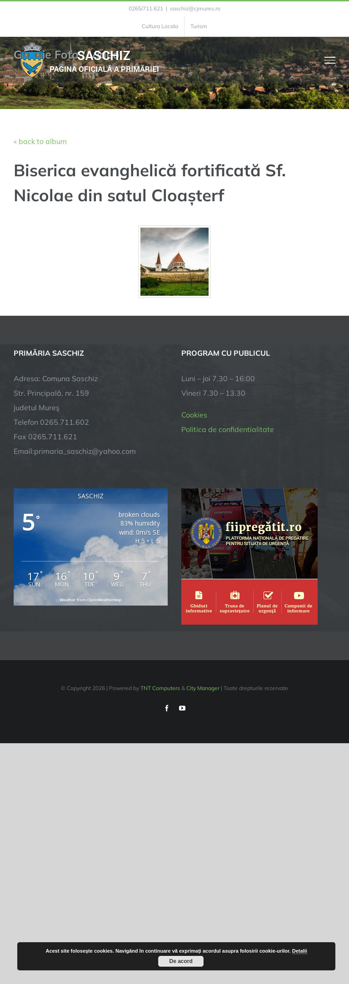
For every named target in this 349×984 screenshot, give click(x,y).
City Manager (202, 688)
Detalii (299, 951)
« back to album (40, 141)
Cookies (194, 414)
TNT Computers (160, 688)
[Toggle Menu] (330, 60)
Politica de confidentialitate (227, 429)
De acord (181, 961)
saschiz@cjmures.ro (195, 8)
